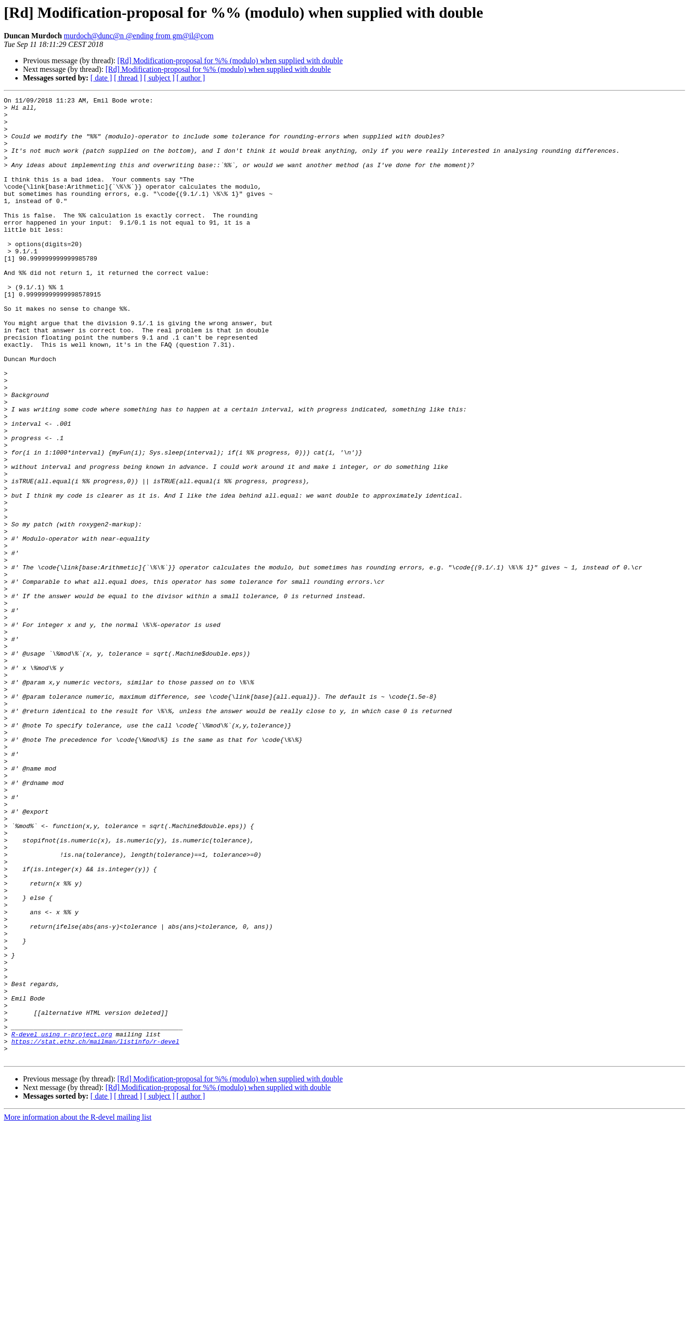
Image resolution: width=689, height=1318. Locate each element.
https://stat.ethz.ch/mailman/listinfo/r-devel (95, 1231)
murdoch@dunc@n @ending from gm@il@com (138, 36)
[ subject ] (159, 78)
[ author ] (191, 78)
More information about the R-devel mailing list (77, 1310)
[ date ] (101, 78)
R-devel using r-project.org (61, 1222)
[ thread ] (128, 78)
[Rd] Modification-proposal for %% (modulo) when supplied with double (230, 61)
